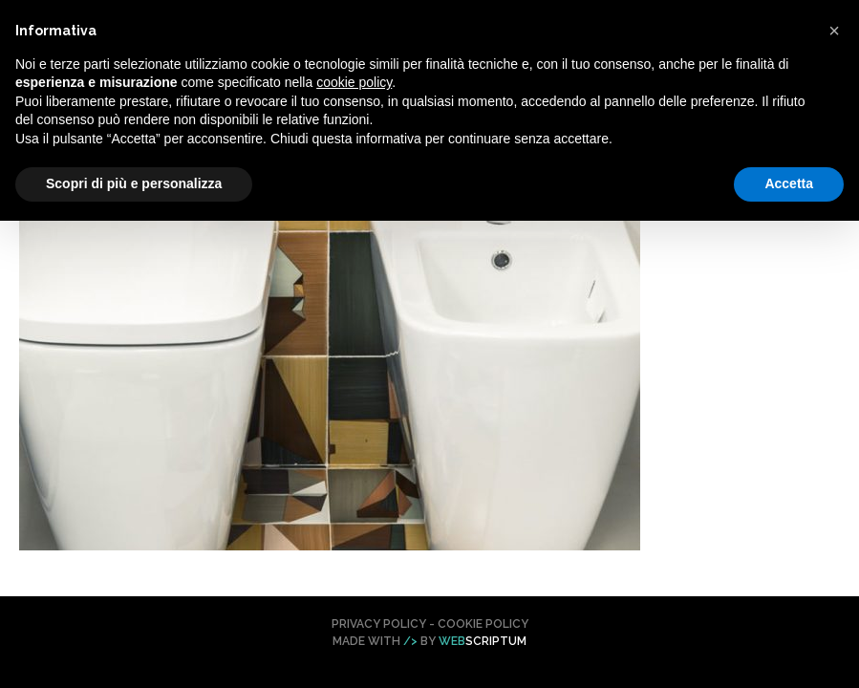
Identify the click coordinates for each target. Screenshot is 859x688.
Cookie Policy (483, 624)
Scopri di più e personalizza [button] (134, 183)
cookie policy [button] (354, 82)
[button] (834, 30)
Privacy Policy (379, 624)
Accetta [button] (788, 183)
